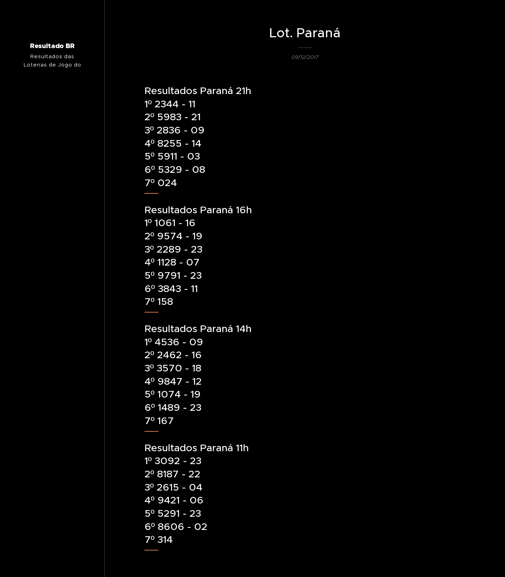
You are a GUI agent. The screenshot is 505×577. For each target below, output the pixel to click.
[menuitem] (52, 322)
